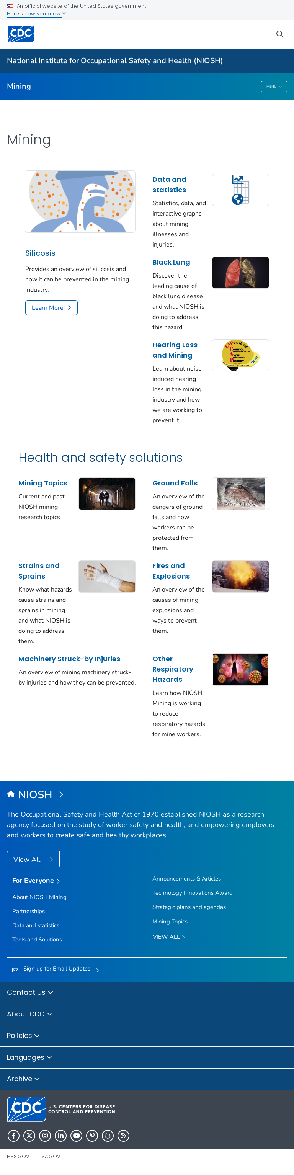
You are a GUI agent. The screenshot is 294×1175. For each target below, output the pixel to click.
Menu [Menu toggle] (274, 86)
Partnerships (28, 911)
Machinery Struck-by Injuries (69, 658)
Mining (19, 86)
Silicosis (40, 253)
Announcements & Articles (186, 878)
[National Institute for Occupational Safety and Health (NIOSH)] (147, 795)
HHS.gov (18, 1156)
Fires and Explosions (171, 571)
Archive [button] (23, 1079)
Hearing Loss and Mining (175, 350)
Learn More (48, 308)
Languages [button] (29, 1057)
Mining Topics (42, 483)
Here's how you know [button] (36, 13)
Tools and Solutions (37, 939)
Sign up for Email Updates (56, 968)
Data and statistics (169, 184)
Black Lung (171, 262)
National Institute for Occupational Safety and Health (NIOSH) (115, 61)
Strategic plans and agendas (189, 907)
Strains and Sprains (39, 571)
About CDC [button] (30, 1014)
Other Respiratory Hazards (172, 669)
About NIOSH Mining (39, 897)
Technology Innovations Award (192, 893)
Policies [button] (23, 1036)
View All (27, 859)
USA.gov (49, 1156)
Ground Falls (175, 483)
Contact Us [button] (30, 992)
